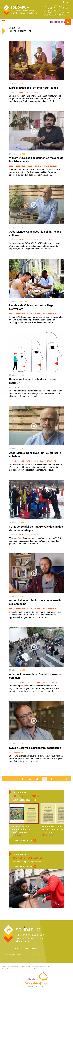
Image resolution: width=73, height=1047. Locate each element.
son (22, 84)
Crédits (34, 949)
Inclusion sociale (16, 92)
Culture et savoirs (48, 240)
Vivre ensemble (32, 92)
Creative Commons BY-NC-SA (32, 954)
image (23, 375)
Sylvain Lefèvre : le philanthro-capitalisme (35, 747)
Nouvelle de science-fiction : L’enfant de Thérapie (53, 829)
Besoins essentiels (17, 166)
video (22, 154)
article (23, 301)
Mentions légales (21, 949)
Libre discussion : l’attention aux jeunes (33, 87)
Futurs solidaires (26, 796)
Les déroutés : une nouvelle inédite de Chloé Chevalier (21, 829)
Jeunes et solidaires (28, 857)
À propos (7, 949)
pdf (12, 835)
